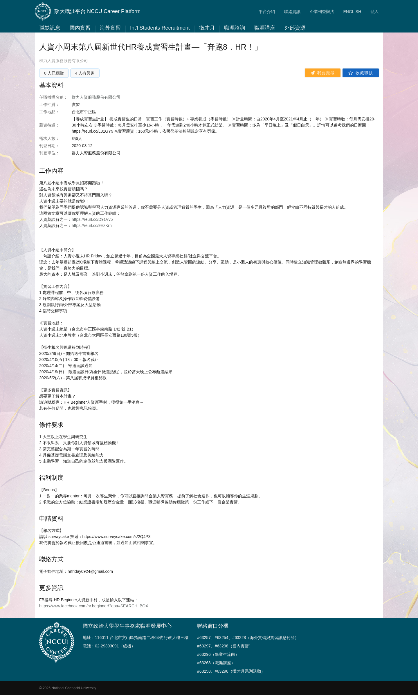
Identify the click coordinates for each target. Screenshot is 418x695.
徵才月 (207, 28)
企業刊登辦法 (322, 11)
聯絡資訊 (292, 11)
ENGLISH (352, 11)
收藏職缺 (360, 73)
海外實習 (110, 28)
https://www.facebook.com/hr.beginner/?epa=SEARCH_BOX (93, 606)
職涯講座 (264, 28)
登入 (374, 11)
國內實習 (80, 28)
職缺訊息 (49, 28)
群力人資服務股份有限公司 (63, 60)
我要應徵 (323, 73)
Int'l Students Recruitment (160, 28)
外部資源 (294, 28)
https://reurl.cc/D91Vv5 (92, 219)
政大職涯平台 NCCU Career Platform (87, 11)
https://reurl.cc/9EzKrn (92, 225)
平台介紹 (267, 11)
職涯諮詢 (234, 28)
